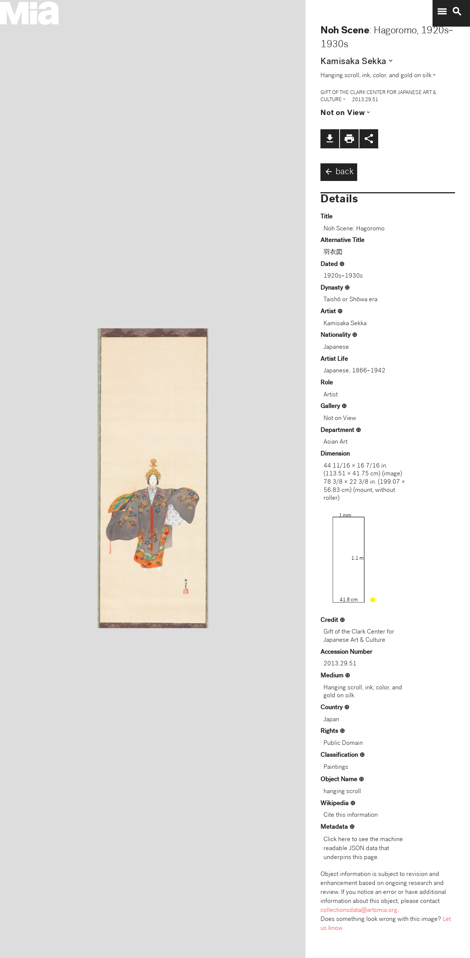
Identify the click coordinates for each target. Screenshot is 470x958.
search (457, 11)
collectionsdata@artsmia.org (358, 910)
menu (442, 11)
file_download (329, 138)
